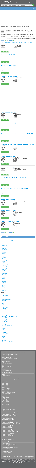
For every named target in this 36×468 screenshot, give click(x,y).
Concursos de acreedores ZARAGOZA (8, 437)
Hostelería (3, 364)
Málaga (7, 383)
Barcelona (3, 387)
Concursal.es (6, 1)
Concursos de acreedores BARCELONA (8, 416)
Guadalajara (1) (5, 264)
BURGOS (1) (4, 319)
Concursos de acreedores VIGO (7, 436)
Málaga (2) (4, 303)
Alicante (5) (4, 252)
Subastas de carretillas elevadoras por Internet (9, 444)
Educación (3, 362)
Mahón (7, 382)
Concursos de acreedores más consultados (8, 409)
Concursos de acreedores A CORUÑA (8, 414)
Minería (3, 367)
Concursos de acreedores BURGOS (7, 418)
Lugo (6, 381)
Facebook (20, 456)
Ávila (2, 385)
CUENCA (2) (4, 301)
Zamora (7, 403)
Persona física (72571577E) (8, 199)
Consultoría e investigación (6, 361)
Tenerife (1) (4, 289)
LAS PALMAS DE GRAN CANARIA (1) (9, 316)
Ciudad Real (4, 393)
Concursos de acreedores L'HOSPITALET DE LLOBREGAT (11, 423)
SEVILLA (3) (4, 309)
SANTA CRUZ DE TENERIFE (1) (8, 341)
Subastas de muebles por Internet (7, 451)
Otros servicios (4, 368)
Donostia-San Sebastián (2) (7, 299)
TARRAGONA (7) (5, 296)
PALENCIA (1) (4, 334)
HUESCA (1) (4, 340)
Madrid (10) (4, 246)
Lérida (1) (3, 286)
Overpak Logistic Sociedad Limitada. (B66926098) (14, 188)
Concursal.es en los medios (6, 375)
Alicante (3, 382)
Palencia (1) (4, 283)
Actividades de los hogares (6, 355)
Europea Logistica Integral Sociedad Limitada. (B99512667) (17, 133)
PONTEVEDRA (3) (5, 313)
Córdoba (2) (4, 274)
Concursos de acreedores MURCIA (7, 427)
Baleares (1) (4, 275)
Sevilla (7, 395)
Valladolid (7, 401)
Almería (3, 383)
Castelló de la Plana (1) (6, 342)
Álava (3, 381)
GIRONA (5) (4, 312)
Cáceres (3, 389)
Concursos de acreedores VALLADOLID (8, 435)
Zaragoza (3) (4, 245)
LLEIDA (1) (4, 337)
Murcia (7, 385)
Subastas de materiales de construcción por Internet (10, 450)
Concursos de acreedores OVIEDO (7, 428)
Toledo (7, 399)
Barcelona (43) (4, 253)
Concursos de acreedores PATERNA (7, 429)
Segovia (7, 394)
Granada (3, 397)
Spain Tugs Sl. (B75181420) (8, 112)
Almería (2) (4, 300)
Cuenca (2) (4, 254)
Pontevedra (7, 389)
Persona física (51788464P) (8, 55)
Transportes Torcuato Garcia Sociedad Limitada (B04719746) (17, 144)
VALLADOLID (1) (5, 321)
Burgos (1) (4, 269)
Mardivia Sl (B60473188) (7, 167)
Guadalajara (4, 398)
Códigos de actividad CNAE (6, 410)
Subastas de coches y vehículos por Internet (9, 445)
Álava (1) (3, 278)
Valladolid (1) (4, 271)
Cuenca (3, 394)
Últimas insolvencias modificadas (7, 346)
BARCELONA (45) (5, 295)
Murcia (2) (4, 285)
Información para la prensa (6, 376)
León (2, 403)
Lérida (3, 404)
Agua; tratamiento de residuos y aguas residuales (9, 358)
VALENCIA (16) (5, 307)
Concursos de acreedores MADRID (7, 425)
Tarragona (7, 397)
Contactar (3, 374)
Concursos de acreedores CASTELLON (8, 419)
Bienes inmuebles (4, 359)
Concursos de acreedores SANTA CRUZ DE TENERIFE (10, 432)
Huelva (3, 399)
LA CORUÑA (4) (5, 323)
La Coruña (3, 402)
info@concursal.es (6, 459)
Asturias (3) (4, 257)
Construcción (4, 360)
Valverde (7, 402)
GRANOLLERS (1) (5, 333)
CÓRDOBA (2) (4, 324)
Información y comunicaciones (6, 366)
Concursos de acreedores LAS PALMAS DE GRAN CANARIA (11, 424)
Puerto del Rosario (8, 390)
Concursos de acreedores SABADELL (8, 430)
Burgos (3, 388)
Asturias (3, 384)
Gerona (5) (4, 265)
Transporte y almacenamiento (6, 370)
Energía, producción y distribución (7, 363)
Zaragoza (7, 404)
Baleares (3, 386)
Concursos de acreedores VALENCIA (7, 434)
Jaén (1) (3, 287)
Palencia (7, 387)
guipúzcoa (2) (4, 249)
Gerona (3, 396)
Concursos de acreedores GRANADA (7, 421)
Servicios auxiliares (5, 369)
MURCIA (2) (4, 336)
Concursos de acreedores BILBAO (7, 417)
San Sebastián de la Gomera (10, 392)
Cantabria (3, 390)
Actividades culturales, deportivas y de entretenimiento (10, 354)
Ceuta (3, 392)
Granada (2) (4, 277)
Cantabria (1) (4, 279)
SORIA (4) (4, 320)
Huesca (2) (4, 282)
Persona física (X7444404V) (8, 65)
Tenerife (7, 398)
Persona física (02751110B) (8, 210)
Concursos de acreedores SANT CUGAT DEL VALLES (10, 431)
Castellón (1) (4, 290)
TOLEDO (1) (4, 308)
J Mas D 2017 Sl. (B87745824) (9, 76)
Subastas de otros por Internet (6, 452)
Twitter (9, 456)
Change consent (21, 460)
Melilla (7, 384)
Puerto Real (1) (5, 305)
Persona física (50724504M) (8, 123)
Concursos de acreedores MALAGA (7, 426)
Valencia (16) (4, 260)
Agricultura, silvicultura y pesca (6, 357)
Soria (6, 396)
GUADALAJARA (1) (5, 311)
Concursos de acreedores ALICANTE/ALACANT (9, 415)
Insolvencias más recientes (6, 345)
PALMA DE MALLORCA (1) (7, 325)
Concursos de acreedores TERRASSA (8, 433)
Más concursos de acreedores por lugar (8, 439)
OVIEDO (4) (4, 304)
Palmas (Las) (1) (5, 268)
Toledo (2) (3, 261)
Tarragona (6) (4, 248)
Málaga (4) (4, 256)
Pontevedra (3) (4, 266)
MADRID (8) (4, 297)
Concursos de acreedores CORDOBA (8, 420)
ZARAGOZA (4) (5, 293)
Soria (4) (3, 270)
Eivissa (3, 395)
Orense (7, 386)
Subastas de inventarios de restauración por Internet (10, 447)
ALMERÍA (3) (4, 315)
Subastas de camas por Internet (7, 443)
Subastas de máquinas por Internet (7, 449)
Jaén (2, 401)
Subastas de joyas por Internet (6, 448)
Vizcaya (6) (4, 281)
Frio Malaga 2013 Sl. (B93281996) (10, 221)
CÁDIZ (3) (4, 328)
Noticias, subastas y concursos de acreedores (29, 456)
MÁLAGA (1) (4, 332)
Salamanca (7, 391)
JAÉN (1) (3, 338)
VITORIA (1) (4, 329)
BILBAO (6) (4, 330)
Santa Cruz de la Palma (9, 393)
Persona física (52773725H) (8, 156)
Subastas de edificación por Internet (7, 446)
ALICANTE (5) (4, 317)
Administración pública (5, 356)
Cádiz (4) (3, 258)
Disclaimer (25, 459)
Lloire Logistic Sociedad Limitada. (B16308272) (13, 178)
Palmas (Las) (8, 388)
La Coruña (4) (4, 273)
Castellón (3, 391)
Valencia (7, 400)
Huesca (3, 400)
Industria (3, 365)
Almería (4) (4, 250)
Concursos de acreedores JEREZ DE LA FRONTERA (10, 422)
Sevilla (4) (3, 262)
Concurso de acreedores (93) (7, 240)
